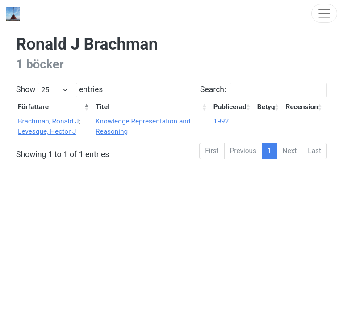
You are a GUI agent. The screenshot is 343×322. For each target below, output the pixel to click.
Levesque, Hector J (47, 131)
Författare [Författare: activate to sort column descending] (33, 107)
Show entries (59, 90)
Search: (263, 90)
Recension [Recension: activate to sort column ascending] (302, 107)
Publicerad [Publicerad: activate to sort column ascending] (230, 107)
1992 (221, 121)
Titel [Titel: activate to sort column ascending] (102, 107)
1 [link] (270, 151)
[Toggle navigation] (324, 13)
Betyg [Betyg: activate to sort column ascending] (266, 107)
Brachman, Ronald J (48, 121)
